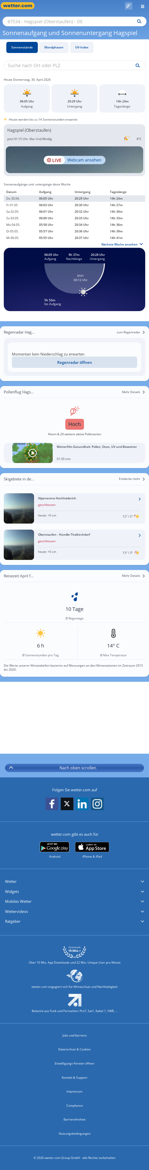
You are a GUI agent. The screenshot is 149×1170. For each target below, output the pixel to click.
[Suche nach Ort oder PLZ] (74, 21)
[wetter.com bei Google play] (54, 850)
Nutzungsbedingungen (75, 1133)
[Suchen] (138, 21)
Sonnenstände (22, 47)
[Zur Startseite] (20, 5)
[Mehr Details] (133, 392)
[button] (74, 881)
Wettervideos (16, 911)
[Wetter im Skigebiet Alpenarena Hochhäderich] (74, 508)
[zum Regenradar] (131, 332)
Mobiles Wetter (18, 901)
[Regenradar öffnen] (74, 362)
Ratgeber (12, 921)
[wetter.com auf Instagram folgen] (97, 804)
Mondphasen (54, 47)
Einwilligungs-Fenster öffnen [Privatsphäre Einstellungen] (74, 1063)
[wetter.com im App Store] (92, 850)
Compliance (74, 1105)
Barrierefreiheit (74, 1119)
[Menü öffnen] (140, 5)
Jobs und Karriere (75, 1035)
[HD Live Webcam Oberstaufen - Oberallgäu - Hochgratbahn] (74, 159)
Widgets (12, 891)
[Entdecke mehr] (132, 479)
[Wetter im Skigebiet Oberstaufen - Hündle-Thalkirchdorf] (74, 545)
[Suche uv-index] (136, 65)
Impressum (74, 1091)
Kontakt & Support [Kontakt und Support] (74, 1077)
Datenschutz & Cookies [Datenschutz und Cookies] (74, 1049)
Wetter (11, 881)
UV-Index (81, 47)
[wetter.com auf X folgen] (67, 805)
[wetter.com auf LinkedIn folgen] (82, 804)
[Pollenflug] (128, 6)
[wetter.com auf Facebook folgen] (52, 804)
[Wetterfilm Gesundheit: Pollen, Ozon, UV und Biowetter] (74, 453)
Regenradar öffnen (74, 362)
